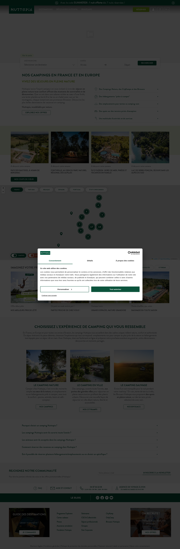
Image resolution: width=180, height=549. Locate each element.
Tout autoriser (115, 289)
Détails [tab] (90, 261)
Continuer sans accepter (49, 295)
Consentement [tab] (55, 261)
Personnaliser (65, 289)
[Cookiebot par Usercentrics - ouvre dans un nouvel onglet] (129, 253)
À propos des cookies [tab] (125, 261)
